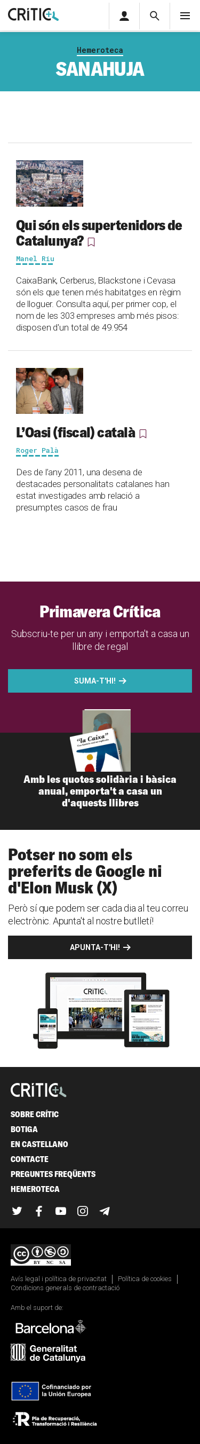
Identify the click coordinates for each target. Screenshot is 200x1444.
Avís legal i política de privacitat (59, 1279)
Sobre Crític (35, 1114)
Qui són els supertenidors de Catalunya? (99, 232)
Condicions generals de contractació (65, 1288)
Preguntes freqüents (53, 1174)
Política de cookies (145, 1279)
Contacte (30, 1159)
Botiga (24, 1129)
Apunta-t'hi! (95, 947)
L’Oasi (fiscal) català (75, 432)
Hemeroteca (100, 50)
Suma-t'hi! (95, 681)
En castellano (39, 1144)
